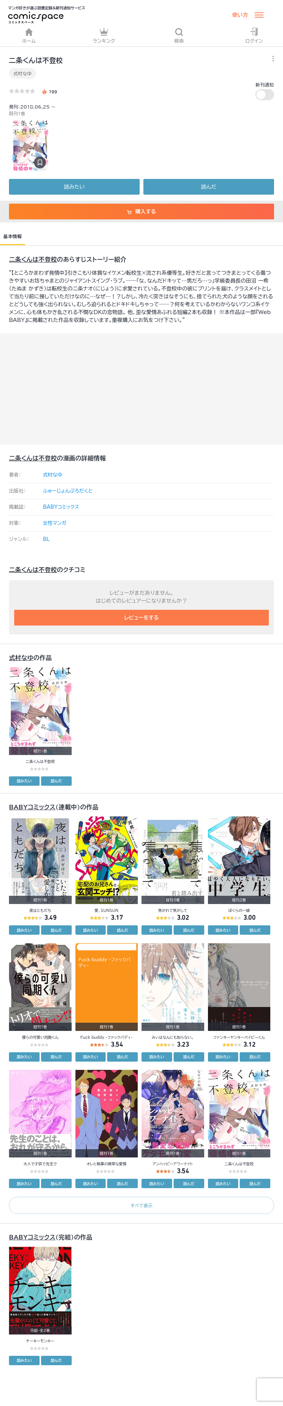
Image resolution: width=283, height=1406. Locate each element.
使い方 (240, 15)
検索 (179, 35)
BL (46, 539)
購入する (141, 211)
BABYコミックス (61, 507)
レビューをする (141, 617)
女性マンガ (54, 523)
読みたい (74, 186)
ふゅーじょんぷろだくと (68, 491)
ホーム (29, 35)
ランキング (104, 35)
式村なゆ (22, 73)
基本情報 (12, 236)
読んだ (208, 186)
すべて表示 (141, 1205)
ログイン (254, 35)
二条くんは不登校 (33, 259)
